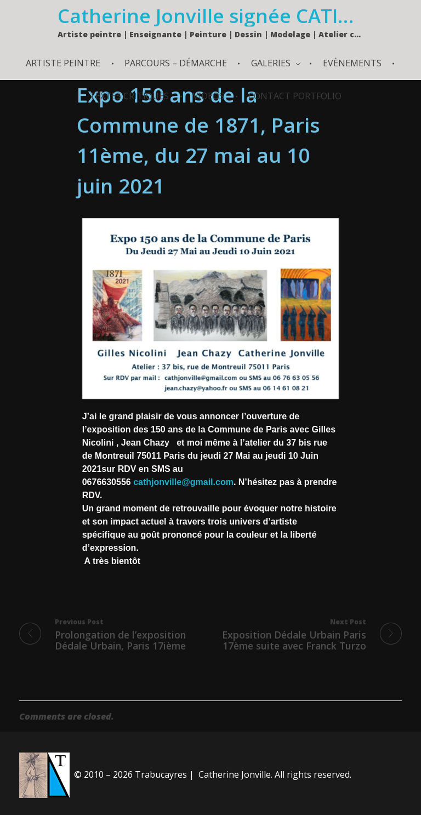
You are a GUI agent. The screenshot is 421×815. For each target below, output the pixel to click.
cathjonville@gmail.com (183, 482)
